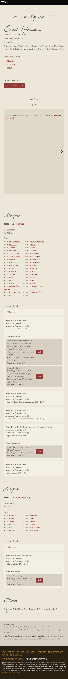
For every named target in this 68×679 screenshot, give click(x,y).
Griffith (39, 292)
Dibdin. (32, 518)
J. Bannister (34, 286)
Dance (9, 68)
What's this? (12, 312)
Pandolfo (12, 516)
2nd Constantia (14, 257)
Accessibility (8, 652)
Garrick (32, 245)
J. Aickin (33, 251)
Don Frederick (14, 242)
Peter (11, 277)
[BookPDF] (34, 153)
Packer (32, 280)
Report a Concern (26, 652)
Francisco (12, 271)
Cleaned (40, 105)
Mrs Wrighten (35, 527)
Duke (11, 280)
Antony (12, 283)
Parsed (52, 105)
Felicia (11, 530)
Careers (42, 652)
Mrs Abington (35, 257)
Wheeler (33, 283)
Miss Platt (33, 266)
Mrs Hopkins (35, 260)
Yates (41, 286)
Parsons (32, 248)
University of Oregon (14, 659)
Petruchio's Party (15, 292)
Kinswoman (13, 266)
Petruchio (12, 251)
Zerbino (12, 521)
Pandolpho (13, 518)
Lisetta (11, 527)
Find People (16, 655)
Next (61, 151)
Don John (13, 245)
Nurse (11, 268)
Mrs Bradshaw (35, 263)
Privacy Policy (55, 652)
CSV (22, 85)
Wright (32, 271)
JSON (7, 85)
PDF (14, 105)
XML (15, 85)
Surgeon (12, 274)
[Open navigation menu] (2, 2)
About (5, 655)
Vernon (32, 521)
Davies (32, 524)
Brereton (33, 242)
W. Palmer (33, 277)
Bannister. (33, 516)
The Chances (17, 224)
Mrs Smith (34, 530)
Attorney (12, 295)
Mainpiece (11, 61)
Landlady (12, 263)
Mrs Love (33, 268)
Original (27, 105)
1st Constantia (14, 254)
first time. (40, 242)
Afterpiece (11, 64)
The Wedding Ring (20, 498)
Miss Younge (34, 254)
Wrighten (33, 274)
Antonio (12, 248)
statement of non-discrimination (11, 672)
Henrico (12, 524)
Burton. (32, 295)
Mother (12, 260)
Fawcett (32, 292)
